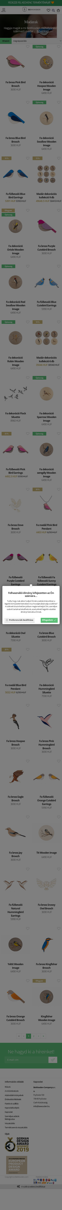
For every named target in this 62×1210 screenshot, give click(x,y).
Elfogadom (49, 620)
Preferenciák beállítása (19, 620)
